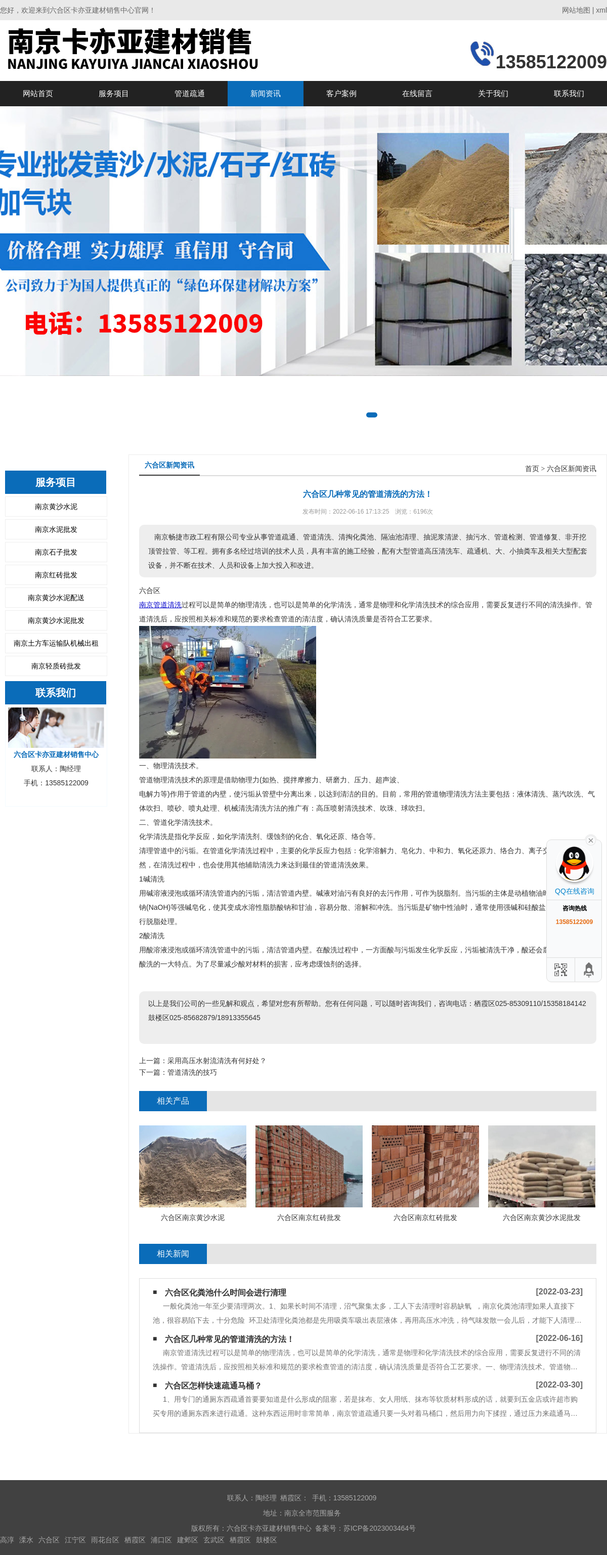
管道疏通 (190, 93)
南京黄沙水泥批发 (56, 620)
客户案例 (341, 93)
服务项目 (114, 93)
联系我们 (569, 93)
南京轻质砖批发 (56, 666)
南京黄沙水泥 (56, 506)
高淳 (7, 1540)
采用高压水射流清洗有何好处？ (217, 1061)
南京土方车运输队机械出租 (56, 643)
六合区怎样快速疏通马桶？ (213, 1385)
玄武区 (214, 1540)
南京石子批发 (56, 552)
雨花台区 (105, 1540)
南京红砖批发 (56, 575)
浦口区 (161, 1540)
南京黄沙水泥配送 (56, 598)
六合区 (49, 1540)
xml (601, 10)
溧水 (26, 1540)
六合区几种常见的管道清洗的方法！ (229, 1339)
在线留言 (417, 93)
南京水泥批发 (56, 529)
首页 (532, 469)
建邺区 (187, 1540)
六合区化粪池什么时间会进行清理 (225, 1292)
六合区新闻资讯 (571, 469)
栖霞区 (135, 1540)
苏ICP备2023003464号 (379, 1528)
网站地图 (576, 10)
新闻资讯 (265, 93)
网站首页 (38, 93)
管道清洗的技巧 (192, 1072)
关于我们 (493, 93)
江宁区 (75, 1540)
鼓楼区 (266, 1540)
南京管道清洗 (160, 605)
